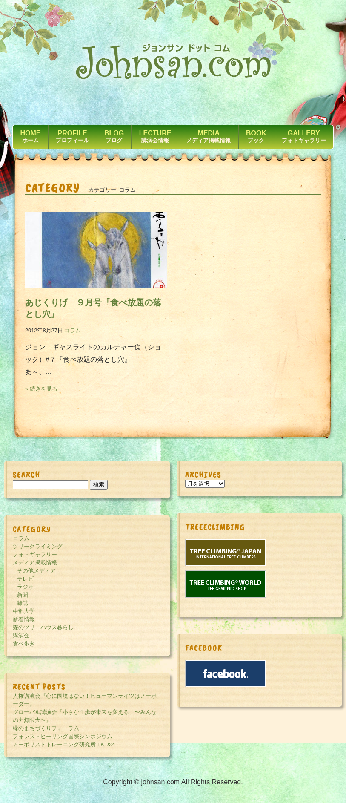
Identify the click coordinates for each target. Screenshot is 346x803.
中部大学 (24, 611)
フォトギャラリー (35, 554)
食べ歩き (24, 643)
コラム (72, 330)
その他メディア (36, 570)
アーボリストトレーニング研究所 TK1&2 (63, 744)
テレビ (25, 579)
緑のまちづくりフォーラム (46, 728)
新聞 (22, 595)
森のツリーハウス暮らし (43, 627)
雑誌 (22, 603)
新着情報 (24, 619)
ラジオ (25, 587)
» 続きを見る (41, 389)
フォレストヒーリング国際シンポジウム (62, 736)
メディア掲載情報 (35, 562)
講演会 (21, 635)
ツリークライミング (38, 546)
